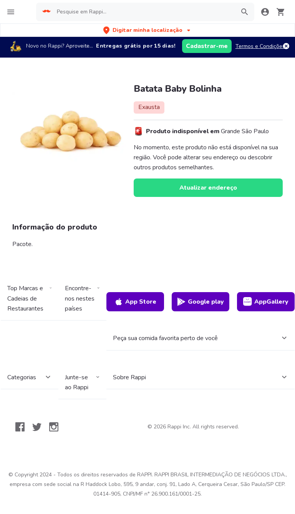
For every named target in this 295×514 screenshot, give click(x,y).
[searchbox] (143, 12)
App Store (135, 301)
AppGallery (265, 301)
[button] (147, 30)
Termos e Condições (260, 46)
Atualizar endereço (208, 187)
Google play (200, 301)
